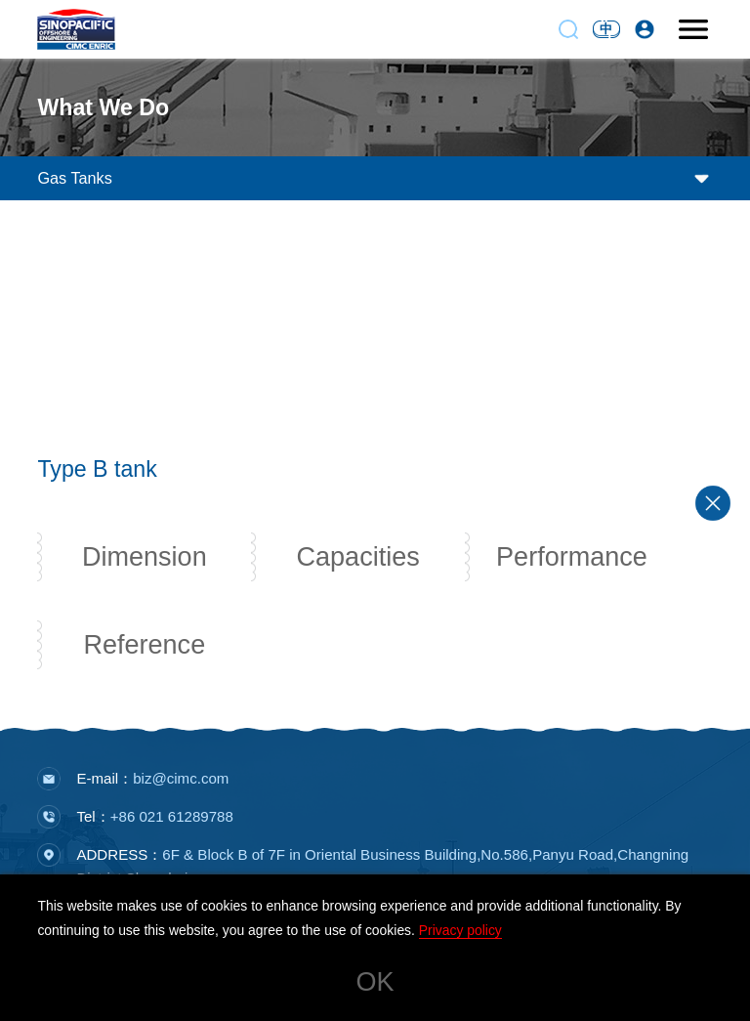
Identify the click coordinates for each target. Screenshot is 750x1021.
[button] (375, 418)
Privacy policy (460, 930)
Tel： (154, 820)
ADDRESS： (382, 870)
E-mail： (152, 782)
